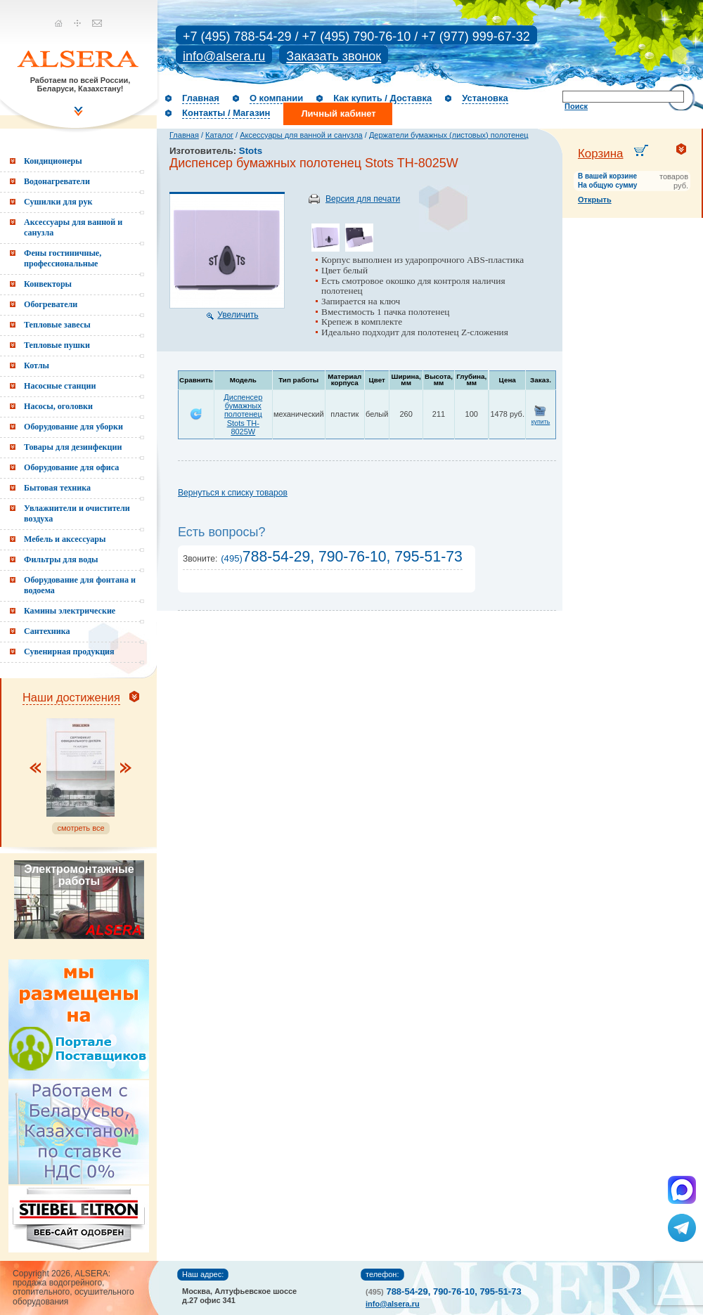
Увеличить (237, 315)
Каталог (219, 135)
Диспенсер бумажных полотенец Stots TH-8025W (243, 414)
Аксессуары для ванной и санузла (301, 135)
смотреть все (80, 828)
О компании (276, 98)
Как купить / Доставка (382, 98)
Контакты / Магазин (226, 113)
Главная (200, 98)
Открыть (595, 199)
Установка (485, 98)
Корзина (601, 153)
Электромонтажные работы (79, 875)
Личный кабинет (338, 113)
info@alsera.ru (224, 56)
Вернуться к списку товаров (233, 493)
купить (540, 421)
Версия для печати (362, 199)
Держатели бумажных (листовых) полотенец (449, 135)
